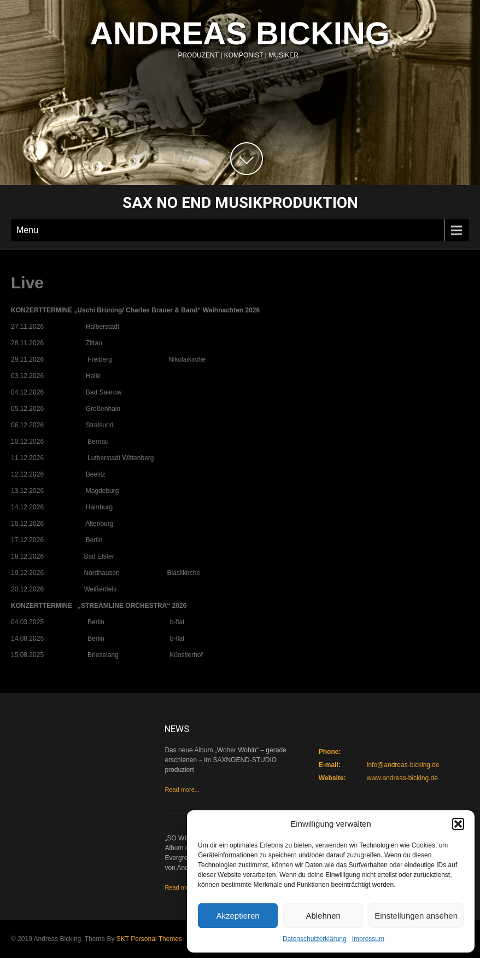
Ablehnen (323, 915)
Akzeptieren (237, 915)
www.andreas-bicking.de (402, 778)
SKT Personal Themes (149, 939)
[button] (458, 823)
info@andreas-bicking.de (403, 765)
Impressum (368, 939)
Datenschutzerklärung (315, 939)
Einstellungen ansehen (416, 915)
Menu (27, 230)
